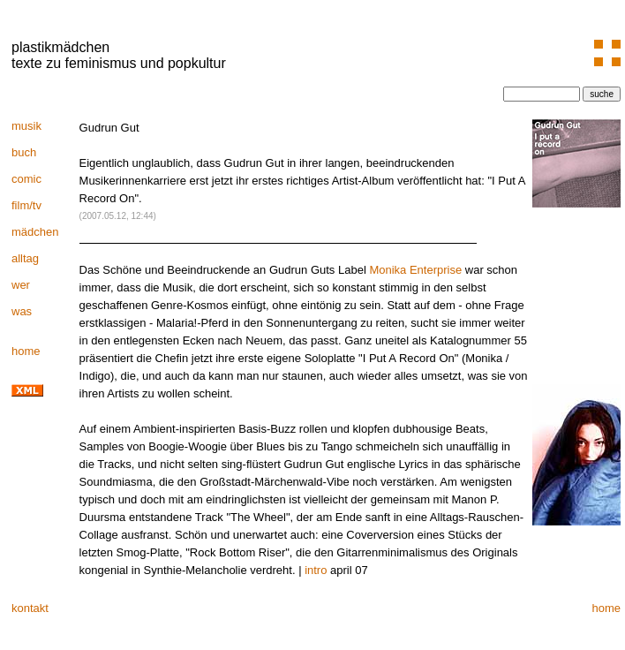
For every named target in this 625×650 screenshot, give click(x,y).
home (26, 351)
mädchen (34, 231)
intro (316, 570)
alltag (25, 258)
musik (26, 125)
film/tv (26, 205)
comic (26, 178)
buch (23, 152)
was (21, 311)
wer (20, 284)
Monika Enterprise (415, 269)
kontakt (30, 608)
